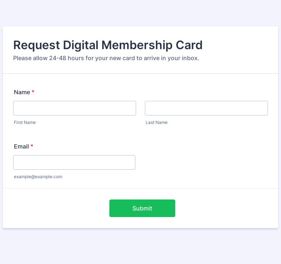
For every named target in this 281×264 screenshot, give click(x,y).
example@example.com (38, 176)
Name (24, 92)
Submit (142, 208)
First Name (25, 122)
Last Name (157, 122)
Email (23, 146)
